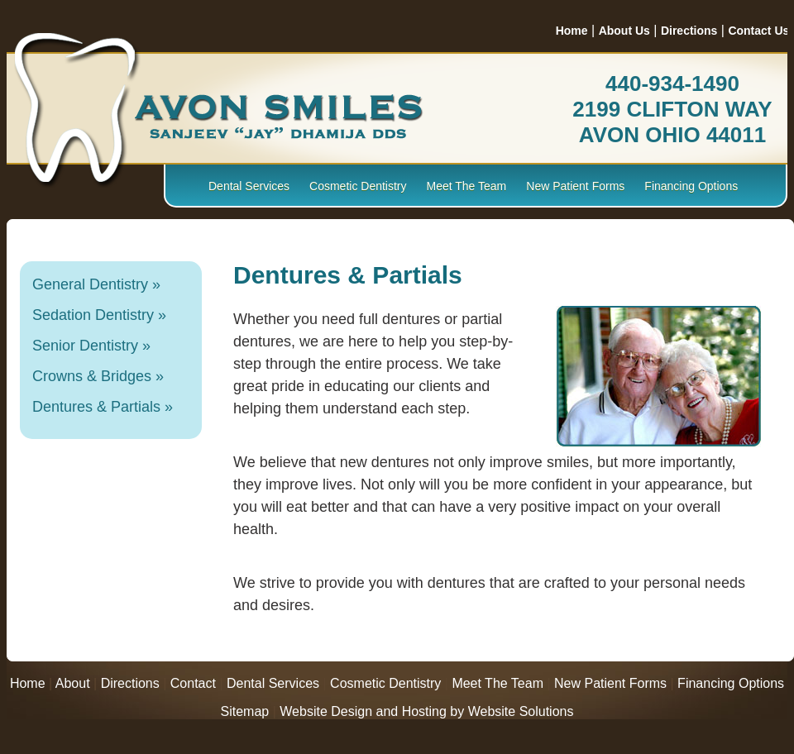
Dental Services (248, 186)
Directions (689, 30)
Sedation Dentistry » (99, 315)
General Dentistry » (96, 284)
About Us (624, 30)
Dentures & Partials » (102, 406)
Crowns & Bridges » (98, 376)
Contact (193, 683)
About (72, 683)
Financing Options (691, 186)
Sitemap (245, 711)
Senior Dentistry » (91, 345)
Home (572, 30)
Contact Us (758, 30)
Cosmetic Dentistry (357, 186)
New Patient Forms (575, 186)
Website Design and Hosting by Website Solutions (426, 711)
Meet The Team (467, 186)
